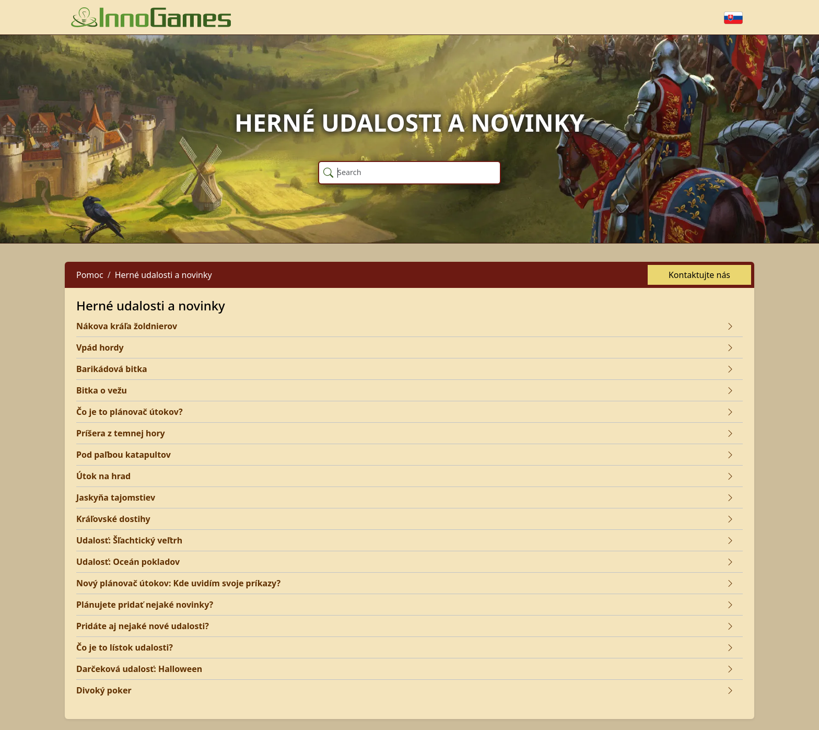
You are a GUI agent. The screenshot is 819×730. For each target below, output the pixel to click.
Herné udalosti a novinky (163, 275)
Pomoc (89, 275)
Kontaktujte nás (699, 275)
